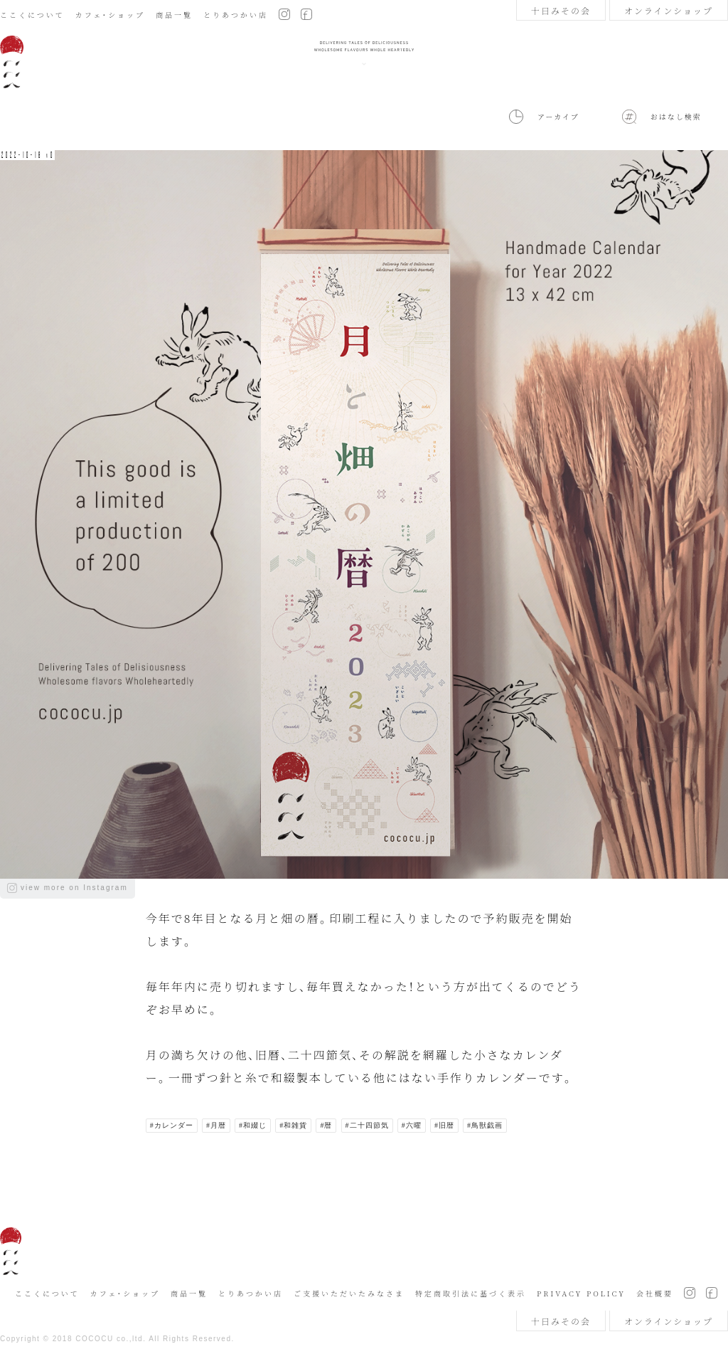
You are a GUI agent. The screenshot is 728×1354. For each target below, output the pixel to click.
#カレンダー (171, 1125)
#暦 (326, 1125)
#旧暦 (444, 1125)
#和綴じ (253, 1125)
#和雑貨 (293, 1125)
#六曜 (412, 1125)
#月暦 (216, 1125)
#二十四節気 (367, 1125)
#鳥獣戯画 (485, 1125)
